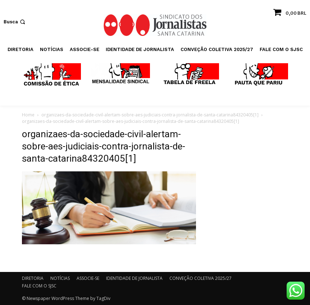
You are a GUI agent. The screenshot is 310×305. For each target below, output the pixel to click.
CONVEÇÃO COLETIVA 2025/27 (200, 278)
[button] (15, 22)
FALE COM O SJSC (39, 286)
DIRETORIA (33, 278)
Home (28, 115)
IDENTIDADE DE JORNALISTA (134, 278)
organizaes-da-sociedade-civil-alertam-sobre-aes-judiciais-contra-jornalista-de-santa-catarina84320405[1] (150, 115)
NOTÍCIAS (60, 278)
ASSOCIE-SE (88, 278)
